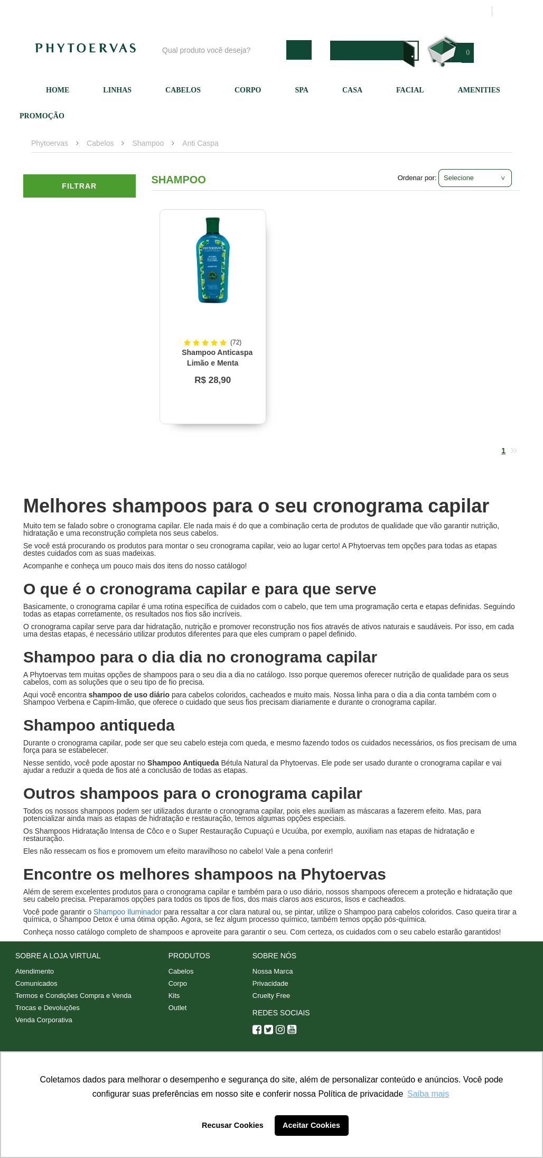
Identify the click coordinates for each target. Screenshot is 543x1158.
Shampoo (148, 143)
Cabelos (183, 90)
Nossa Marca (272, 971)
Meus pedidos (443, 11)
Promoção (42, 116)
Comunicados (36, 983)
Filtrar (79, 186)
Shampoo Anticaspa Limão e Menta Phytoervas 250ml (215, 363)
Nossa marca (268, 11)
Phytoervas (49, 143)
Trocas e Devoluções (47, 1007)
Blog (222, 11)
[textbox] (221, 50)
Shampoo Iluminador (127, 912)
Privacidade (270, 983)
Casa (352, 90)
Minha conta (383, 11)
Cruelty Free (271, 995)
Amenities (479, 90)
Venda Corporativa (43, 1019)
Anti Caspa (200, 143)
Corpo (248, 90)
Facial (410, 90)
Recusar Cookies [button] (233, 1125)
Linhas (117, 90)
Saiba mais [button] (428, 1093)
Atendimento (327, 11)
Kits (174, 995)
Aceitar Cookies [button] (311, 1125)
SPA (301, 90)
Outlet (177, 1007)
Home (57, 90)
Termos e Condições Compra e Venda (73, 995)
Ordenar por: (417, 178)
